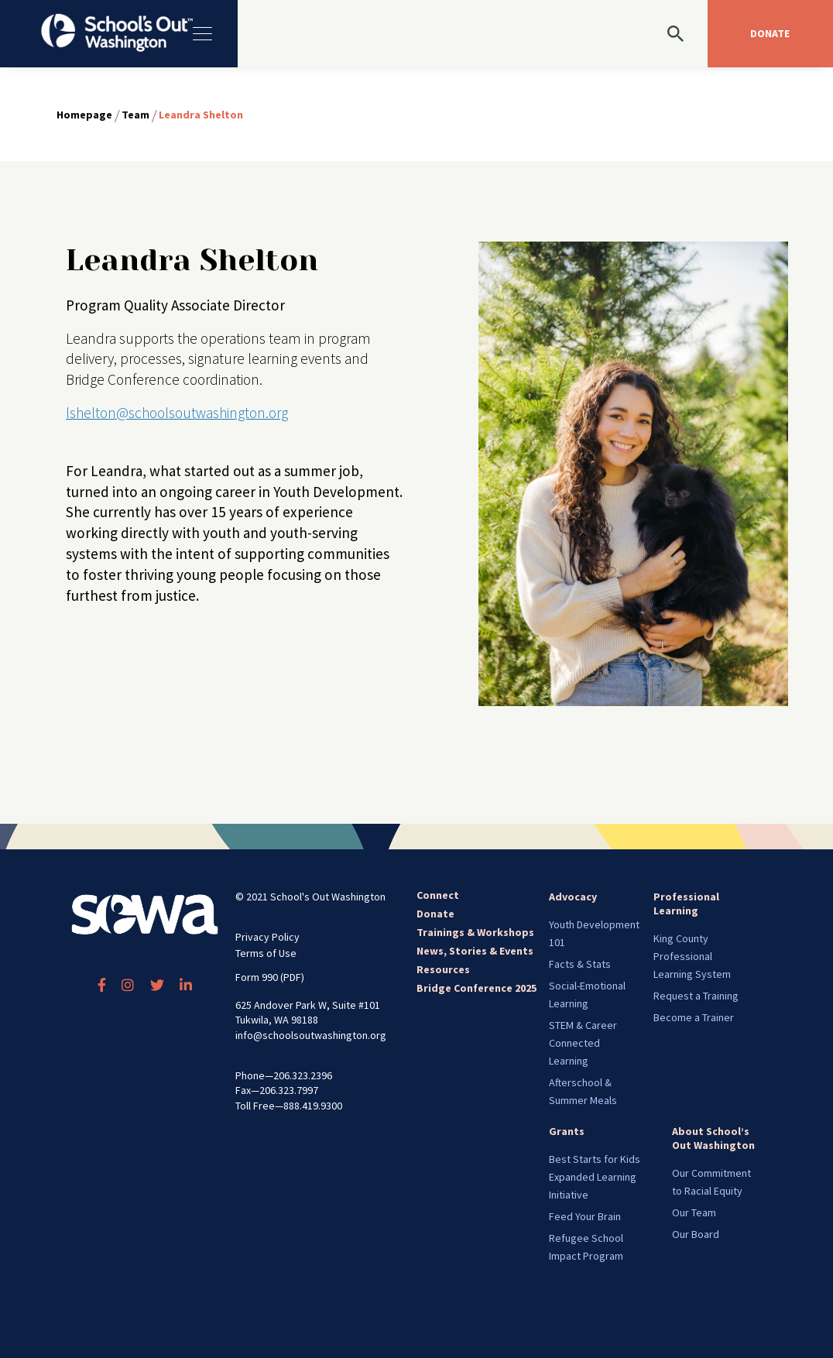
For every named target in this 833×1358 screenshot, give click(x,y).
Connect (437, 895)
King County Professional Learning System (692, 956)
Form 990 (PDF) (269, 977)
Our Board (695, 1234)
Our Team (694, 1212)
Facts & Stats (580, 964)
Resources (443, 969)
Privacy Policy (267, 937)
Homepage (84, 115)
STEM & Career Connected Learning (583, 1043)
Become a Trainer (693, 1017)
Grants (566, 1131)
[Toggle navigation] (201, 33)
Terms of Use (266, 953)
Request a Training (696, 996)
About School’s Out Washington (713, 1138)
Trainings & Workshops (475, 932)
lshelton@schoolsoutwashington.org (177, 412)
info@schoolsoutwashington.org (310, 1035)
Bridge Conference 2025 (476, 988)
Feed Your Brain (585, 1216)
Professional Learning (686, 903)
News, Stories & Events (474, 951)
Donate (435, 914)
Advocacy (573, 897)
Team (135, 115)
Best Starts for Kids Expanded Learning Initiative (594, 1177)
